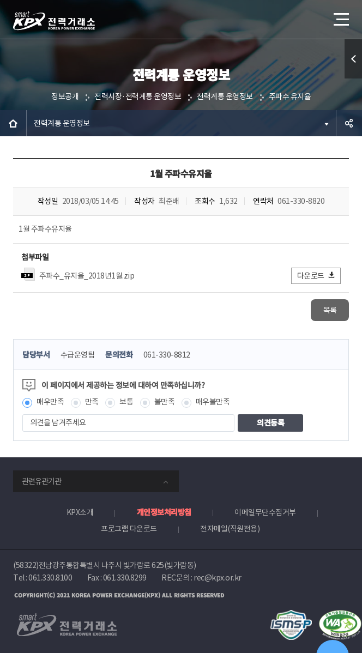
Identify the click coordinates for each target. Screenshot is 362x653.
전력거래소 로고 (54, 21)
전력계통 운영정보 (225, 96)
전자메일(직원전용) (230, 529)
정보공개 (65, 96)
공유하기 (349, 123)
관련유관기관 (41, 481)
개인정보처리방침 (164, 511)
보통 (126, 402)
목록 (330, 310)
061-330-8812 (166, 355)
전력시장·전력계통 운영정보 (137, 96)
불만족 (164, 402)
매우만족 (50, 402)
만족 (92, 402)
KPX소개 (80, 512)
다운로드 (316, 275)
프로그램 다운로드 (129, 529)
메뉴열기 (340, 15)
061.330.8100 (50, 578)
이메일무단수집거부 (265, 512)
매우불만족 (213, 402)
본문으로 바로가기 (0, 0)
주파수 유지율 (290, 96)
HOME (13, 123)
